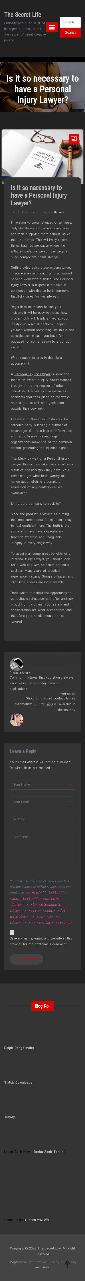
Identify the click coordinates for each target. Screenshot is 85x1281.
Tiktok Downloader (19, 1082)
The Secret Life (22, 14)
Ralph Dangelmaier (19, 1048)
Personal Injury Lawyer (32, 374)
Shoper (13, 1262)
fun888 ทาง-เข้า (37, 1220)
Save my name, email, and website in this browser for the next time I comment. (41, 941)
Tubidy (9, 1117)
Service (59, 212)
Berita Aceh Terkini (49, 1152)
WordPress (42, 1267)
